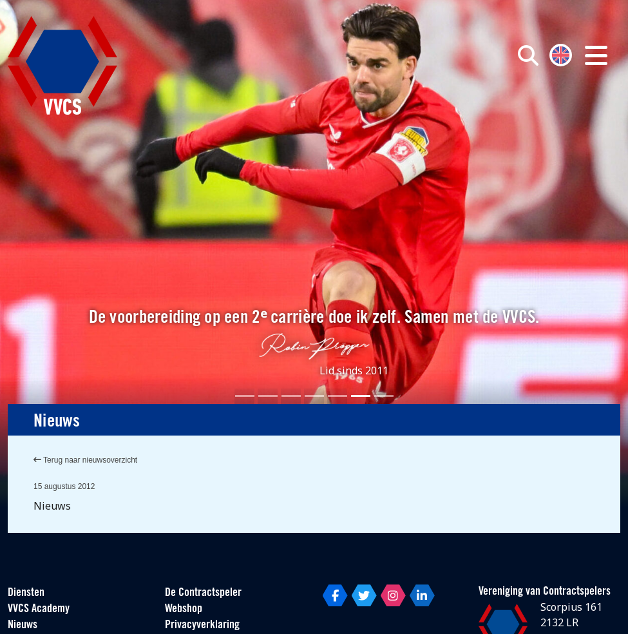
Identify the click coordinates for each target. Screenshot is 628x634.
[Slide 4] (314, 396)
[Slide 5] (337, 396)
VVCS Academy (39, 609)
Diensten (26, 593)
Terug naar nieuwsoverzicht (85, 460)
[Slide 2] (268, 396)
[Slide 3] (291, 396)
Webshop (183, 609)
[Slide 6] (360, 396)
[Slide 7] (384, 396)
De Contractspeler (203, 593)
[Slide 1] (244, 396)
